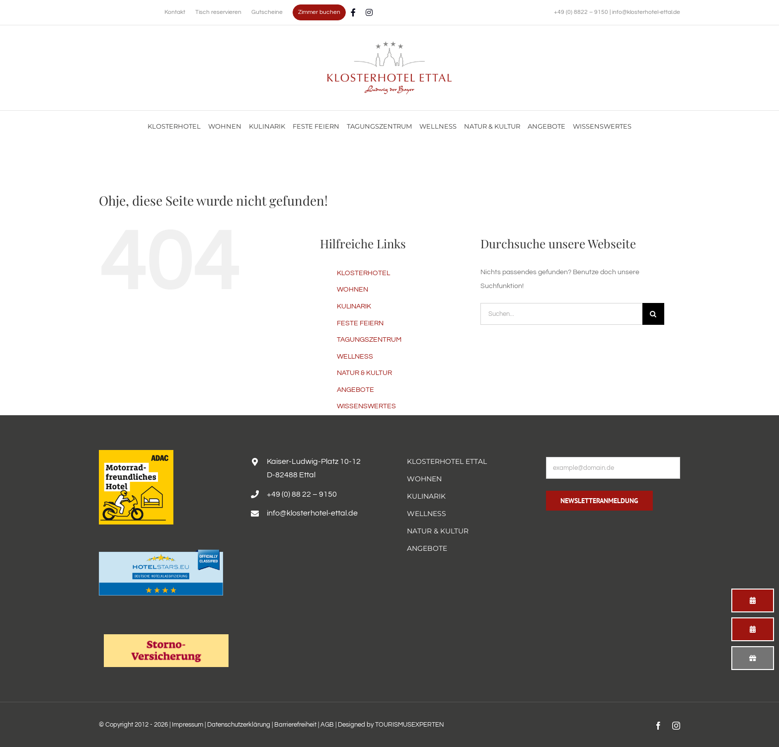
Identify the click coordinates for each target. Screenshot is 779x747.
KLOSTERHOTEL (363, 273)
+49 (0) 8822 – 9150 (582, 12)
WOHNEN (352, 289)
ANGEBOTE (355, 389)
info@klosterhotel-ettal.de (646, 12)
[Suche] (653, 314)
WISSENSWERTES (366, 406)
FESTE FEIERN (360, 323)
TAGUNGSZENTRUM (369, 339)
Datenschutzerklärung (238, 724)
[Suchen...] (561, 314)
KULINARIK (354, 306)
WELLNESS (355, 356)
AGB (327, 724)
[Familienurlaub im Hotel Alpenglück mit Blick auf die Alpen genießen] (389, 44)
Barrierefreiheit (295, 724)
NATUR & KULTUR (364, 373)
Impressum (187, 724)
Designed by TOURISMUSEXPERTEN (391, 724)
